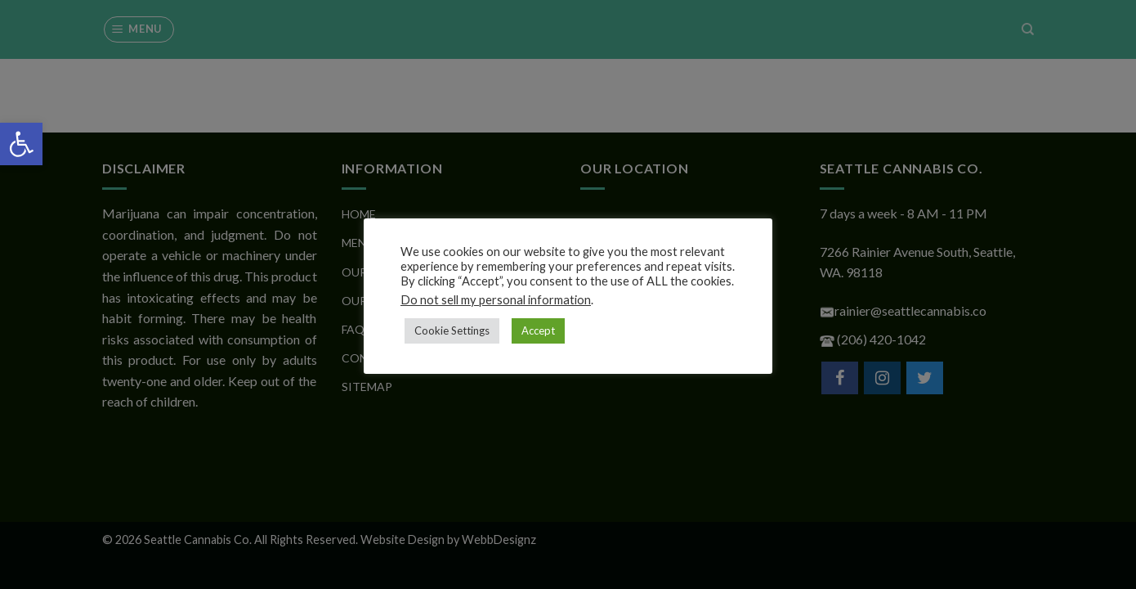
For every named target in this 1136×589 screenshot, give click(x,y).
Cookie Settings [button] (452, 330)
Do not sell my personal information (495, 300)
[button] (21, 144)
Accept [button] (538, 330)
